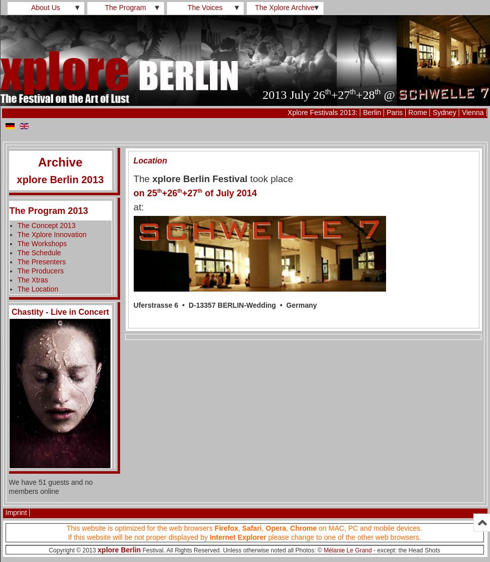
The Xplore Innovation (52, 235)
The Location (38, 289)
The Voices (205, 8)
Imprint (16, 513)
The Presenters (42, 262)
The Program (125, 8)
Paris (395, 112)
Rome (417, 112)
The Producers (41, 271)
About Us (46, 8)
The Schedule (39, 253)
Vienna (472, 112)
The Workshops (42, 244)
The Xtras (33, 280)
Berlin (372, 112)
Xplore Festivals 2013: (323, 112)
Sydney (444, 112)
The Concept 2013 (47, 225)
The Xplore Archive (284, 8)
